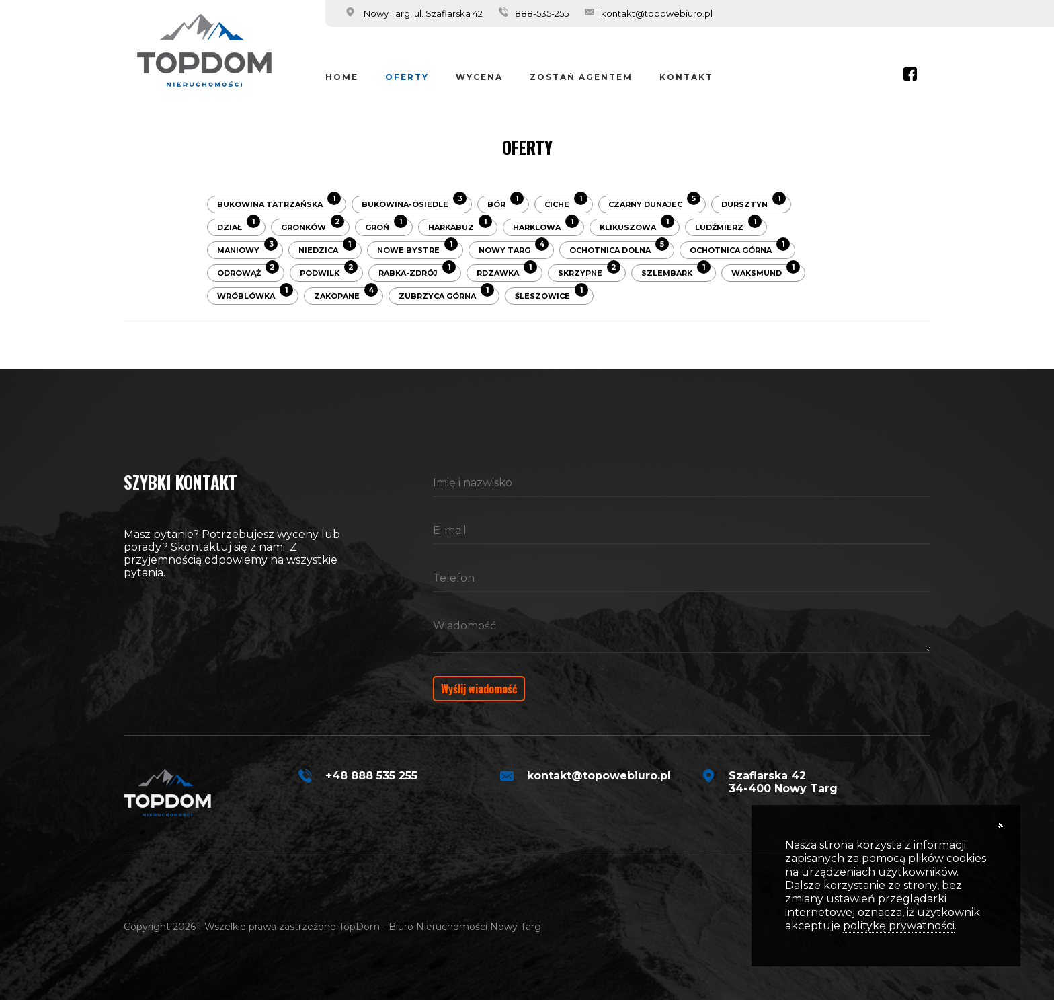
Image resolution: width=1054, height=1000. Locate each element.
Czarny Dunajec (654, 202)
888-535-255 (542, 13)
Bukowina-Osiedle (414, 202)
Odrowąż (248, 271)
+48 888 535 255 (371, 775)
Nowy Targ (514, 248)
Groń (386, 225)
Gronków (312, 225)
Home (341, 77)
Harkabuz (460, 225)
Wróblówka (255, 294)
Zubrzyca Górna (446, 294)
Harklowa (546, 225)
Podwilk (329, 271)
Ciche (565, 202)
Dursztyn (753, 202)
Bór (505, 202)
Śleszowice (551, 294)
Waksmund (765, 271)
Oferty (407, 77)
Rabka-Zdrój (417, 271)
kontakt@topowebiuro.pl (657, 13)
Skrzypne (589, 271)
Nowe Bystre (417, 248)
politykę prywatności (899, 925)
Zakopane (346, 294)
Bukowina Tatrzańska (279, 202)
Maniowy (247, 248)
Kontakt (686, 77)
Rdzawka (507, 271)
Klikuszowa (637, 225)
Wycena (479, 77)
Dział (238, 225)
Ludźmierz (728, 225)
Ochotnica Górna (740, 248)
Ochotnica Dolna (619, 248)
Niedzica (327, 248)
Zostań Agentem (581, 77)
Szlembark (676, 271)
